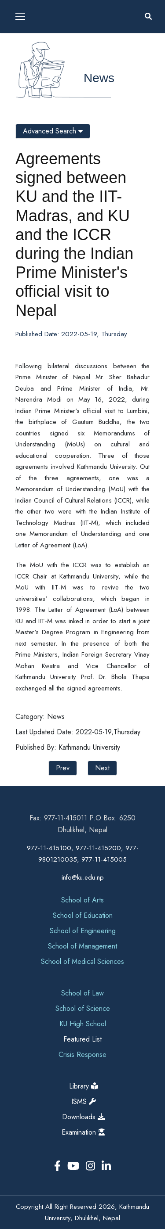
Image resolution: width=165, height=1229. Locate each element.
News (99, 78)
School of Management (82, 946)
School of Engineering (83, 931)
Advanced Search (53, 131)
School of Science (82, 1008)
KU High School (82, 1024)
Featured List (82, 1039)
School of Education (83, 915)
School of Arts (82, 900)
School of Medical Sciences (82, 961)
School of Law (82, 993)
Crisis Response (82, 1054)
